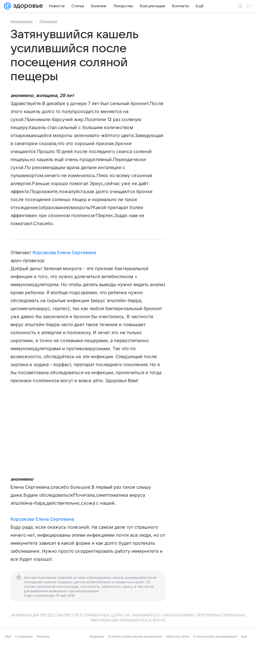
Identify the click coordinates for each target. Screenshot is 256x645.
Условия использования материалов (135, 636)
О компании (23, 636)
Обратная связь (177, 636)
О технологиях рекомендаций (215, 636)
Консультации (21, 21)
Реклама (43, 636)
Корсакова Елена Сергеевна (64, 252)
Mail (8, 636)
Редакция (97, 636)
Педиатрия (48, 21)
